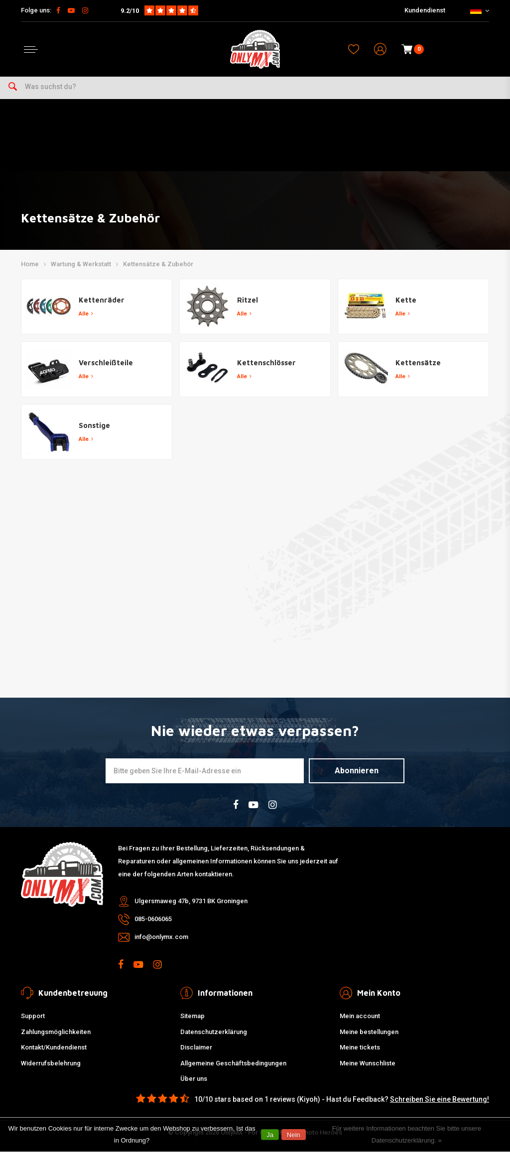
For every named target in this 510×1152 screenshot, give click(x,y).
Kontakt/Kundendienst (54, 1047)
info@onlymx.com (161, 937)
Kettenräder (102, 300)
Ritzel (247, 300)
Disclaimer (196, 1047)
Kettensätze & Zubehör (158, 264)
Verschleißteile (106, 362)
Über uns (193, 1078)
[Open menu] (31, 49)
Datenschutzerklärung (213, 1032)
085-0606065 (153, 919)
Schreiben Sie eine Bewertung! (439, 1099)
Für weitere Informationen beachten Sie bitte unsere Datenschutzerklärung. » (406, 1134)
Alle (86, 314)
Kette (405, 300)
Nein (293, 1135)
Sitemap (192, 1016)
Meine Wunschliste (367, 1063)
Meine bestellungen (369, 1032)
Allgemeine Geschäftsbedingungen (233, 1063)
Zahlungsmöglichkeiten (56, 1032)
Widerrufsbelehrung (51, 1063)
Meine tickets (360, 1047)
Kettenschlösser (266, 362)
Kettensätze (418, 362)
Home (30, 264)
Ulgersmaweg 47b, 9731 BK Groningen (191, 901)
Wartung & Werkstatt (81, 264)
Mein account (360, 1016)
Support (33, 1016)
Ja (269, 1135)
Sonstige (94, 425)
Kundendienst (424, 10)
